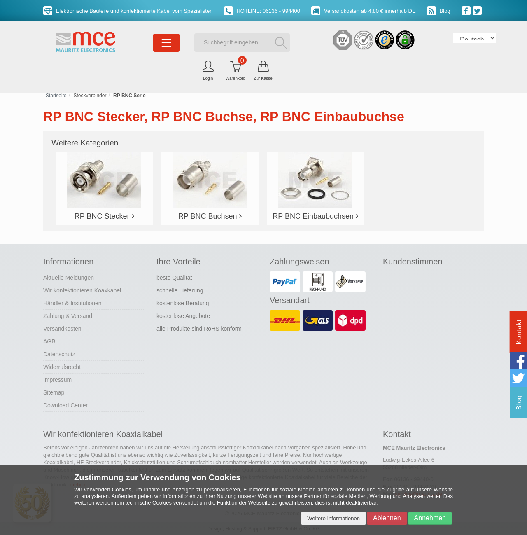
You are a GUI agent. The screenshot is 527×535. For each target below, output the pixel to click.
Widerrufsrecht (62, 367)
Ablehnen (387, 517)
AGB (49, 341)
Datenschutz (59, 354)
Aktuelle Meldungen (68, 277)
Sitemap (53, 392)
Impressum (57, 379)
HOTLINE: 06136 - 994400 (262, 11)
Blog (438, 11)
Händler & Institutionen (72, 303)
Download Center (65, 405)
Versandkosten (62, 328)
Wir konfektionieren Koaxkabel (82, 290)
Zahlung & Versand (67, 316)
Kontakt (518, 331)
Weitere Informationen (333, 518)
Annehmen (430, 517)
